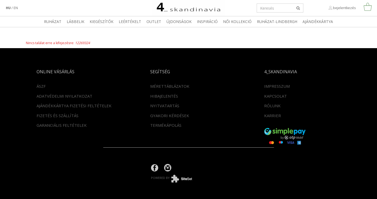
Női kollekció (237, 21)
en (16, 8)
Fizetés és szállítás (57, 115)
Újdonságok (179, 21)
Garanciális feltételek (62, 125)
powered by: (175, 178)
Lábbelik (75, 21)
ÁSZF (41, 86)
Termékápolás (165, 125)
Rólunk (272, 105)
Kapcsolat (275, 96)
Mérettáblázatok (169, 86)
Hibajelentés (164, 96)
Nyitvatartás (164, 105)
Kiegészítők (101, 21)
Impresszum (277, 86)
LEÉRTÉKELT (130, 21)
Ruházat (52, 21)
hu (8, 8)
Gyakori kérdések (169, 115)
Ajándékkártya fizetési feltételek (74, 105)
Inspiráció (207, 21)
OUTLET (153, 21)
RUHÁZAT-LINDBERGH (277, 21)
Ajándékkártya (318, 21)
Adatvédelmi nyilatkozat (64, 96)
